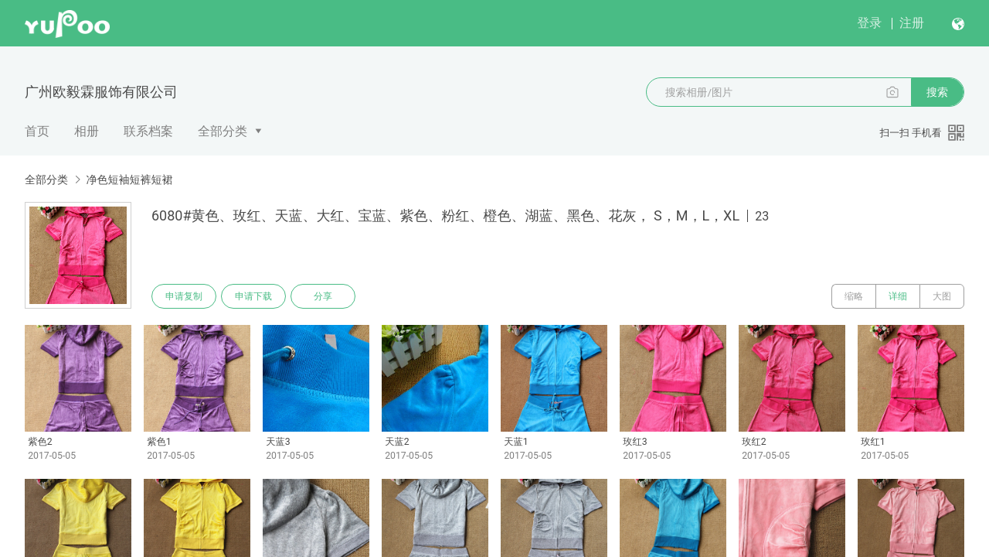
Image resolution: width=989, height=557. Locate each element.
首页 (37, 131)
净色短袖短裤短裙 (129, 179)
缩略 (854, 296)
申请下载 (253, 296)
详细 (898, 296)
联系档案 (148, 131)
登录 (869, 22)
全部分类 (222, 131)
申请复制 (183, 296)
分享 (323, 296)
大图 (942, 296)
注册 (911, 22)
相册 (86, 131)
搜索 (937, 92)
